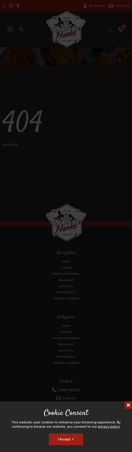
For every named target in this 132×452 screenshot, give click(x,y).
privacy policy (109, 426)
